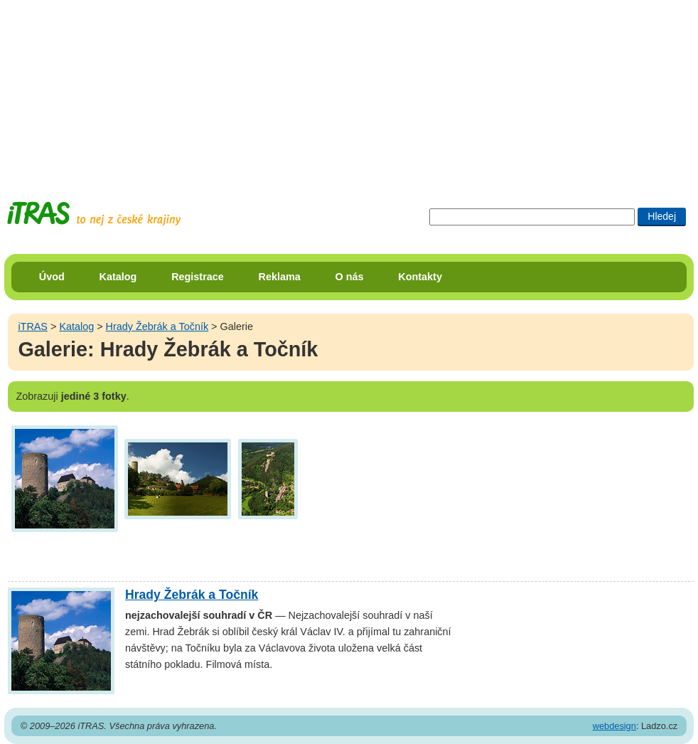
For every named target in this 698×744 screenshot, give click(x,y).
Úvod (52, 276)
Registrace (197, 276)
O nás (349, 276)
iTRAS (33, 326)
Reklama (280, 276)
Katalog (118, 276)
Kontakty (420, 276)
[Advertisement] (349, 89)
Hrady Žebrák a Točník (157, 326)
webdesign (614, 726)
